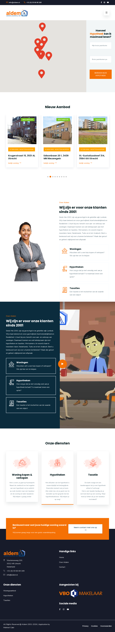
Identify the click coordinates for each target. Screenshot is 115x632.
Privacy (85, 626)
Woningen (75, 249)
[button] (44, 41)
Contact (62, 567)
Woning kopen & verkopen (22, 476)
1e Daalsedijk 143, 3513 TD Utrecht (20, 157)
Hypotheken (76, 266)
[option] (22, 144)
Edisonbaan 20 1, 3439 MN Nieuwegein (91, 157)
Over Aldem (64, 562)
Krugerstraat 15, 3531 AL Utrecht (57, 157)
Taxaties (75, 288)
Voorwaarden (106, 626)
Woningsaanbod (9, 591)
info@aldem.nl (13, 2)
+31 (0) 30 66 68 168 (32, 2)
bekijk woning (14, 163)
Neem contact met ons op (85, 528)
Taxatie (93, 475)
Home (61, 557)
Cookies (94, 626)
